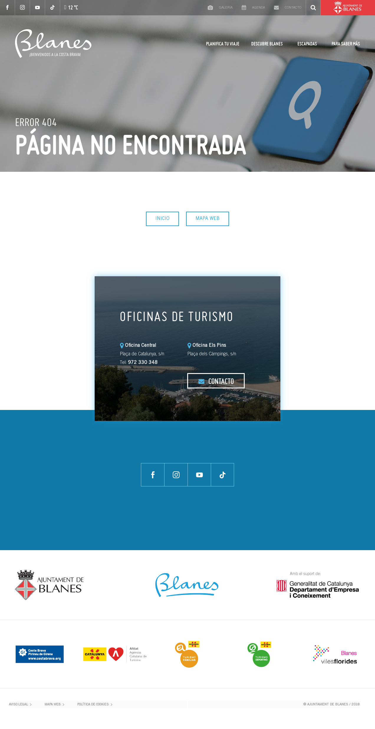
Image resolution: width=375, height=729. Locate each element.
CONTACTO (216, 381)
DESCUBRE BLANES (267, 44)
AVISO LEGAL (18, 704)
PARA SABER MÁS (346, 44)
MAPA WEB (207, 218)
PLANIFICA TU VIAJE (222, 44)
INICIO (162, 218)
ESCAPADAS (307, 44)
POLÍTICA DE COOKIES (93, 704)
